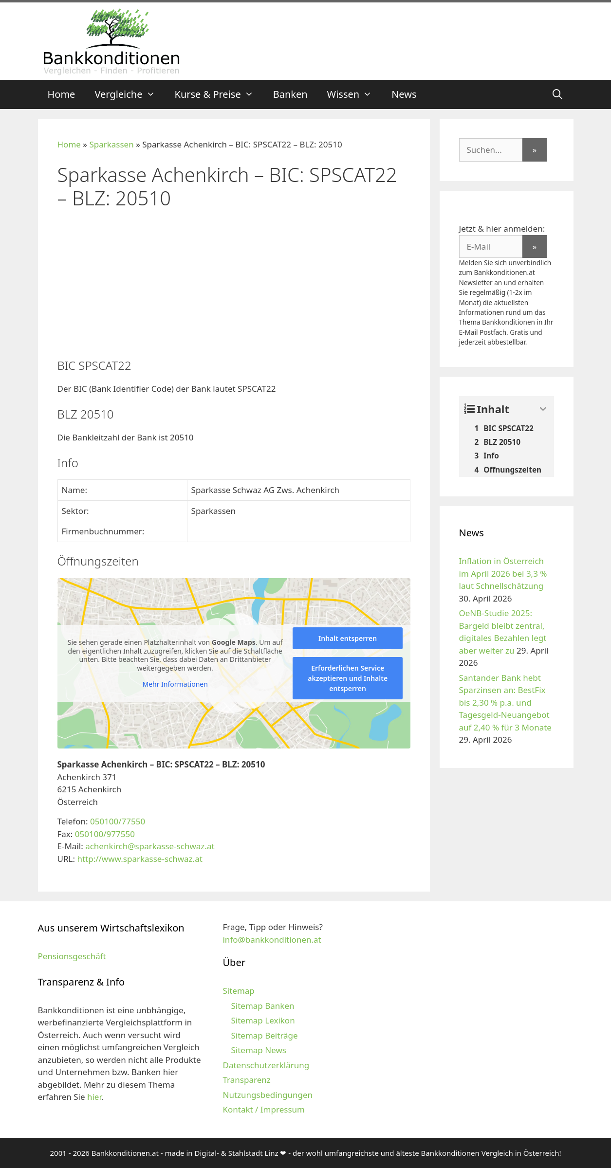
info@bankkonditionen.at (271, 939)
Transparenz (246, 1079)
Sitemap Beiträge (264, 1035)
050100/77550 (117, 821)
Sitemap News (258, 1050)
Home (61, 94)
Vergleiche (129, 94)
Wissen (354, 94)
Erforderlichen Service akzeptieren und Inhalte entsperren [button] (348, 678)
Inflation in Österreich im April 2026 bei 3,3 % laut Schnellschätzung (503, 573)
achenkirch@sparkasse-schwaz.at (149, 846)
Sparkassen (111, 144)
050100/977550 (105, 834)
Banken (290, 94)
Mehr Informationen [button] (174, 684)
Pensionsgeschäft (72, 956)
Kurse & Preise (219, 94)
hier (94, 1096)
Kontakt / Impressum (263, 1109)
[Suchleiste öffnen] (557, 94)
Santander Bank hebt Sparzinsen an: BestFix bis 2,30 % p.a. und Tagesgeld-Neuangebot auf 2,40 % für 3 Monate (505, 702)
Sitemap (238, 990)
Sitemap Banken (262, 1005)
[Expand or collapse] (543, 409)
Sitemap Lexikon (263, 1020)
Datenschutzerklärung (265, 1065)
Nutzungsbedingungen (267, 1094)
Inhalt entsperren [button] (347, 638)
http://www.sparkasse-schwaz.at (139, 858)
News (403, 94)
